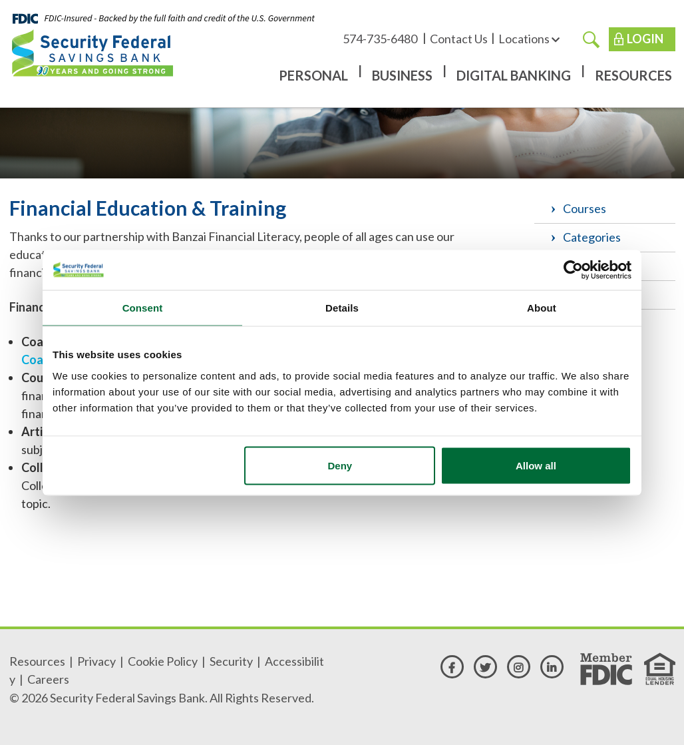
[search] (591, 38)
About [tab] (541, 307)
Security (231, 661)
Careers (48, 679)
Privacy (96, 661)
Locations (529, 38)
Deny (340, 465)
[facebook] (452, 666)
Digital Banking (513, 75)
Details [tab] (342, 307)
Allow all (536, 465)
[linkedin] (552, 666)
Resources (633, 75)
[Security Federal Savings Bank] (92, 52)
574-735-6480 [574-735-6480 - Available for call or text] (381, 38)
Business (402, 75)
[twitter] (485, 666)
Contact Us (459, 38)
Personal (313, 75)
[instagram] (518, 666)
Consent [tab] (142, 307)
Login (645, 38)
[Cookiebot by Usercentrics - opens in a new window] (573, 270)
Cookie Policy (163, 661)
